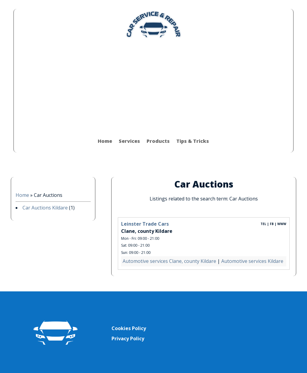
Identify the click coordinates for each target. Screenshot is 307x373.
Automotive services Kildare (252, 261)
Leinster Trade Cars (145, 224)
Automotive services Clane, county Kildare (169, 261)
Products (158, 141)
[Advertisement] (153, 85)
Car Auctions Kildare (45, 207)
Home (105, 141)
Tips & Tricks (192, 141)
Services (129, 141)
